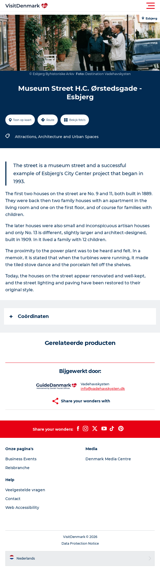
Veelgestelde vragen (25, 490)
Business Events (20, 459)
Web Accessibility (22, 507)
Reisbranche (17, 467)
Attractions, (26, 136)
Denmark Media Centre (108, 459)
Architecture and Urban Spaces (68, 136)
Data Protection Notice (80, 543)
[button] (104, 6)
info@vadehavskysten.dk (103, 388)
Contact (12, 498)
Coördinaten (29, 316)
